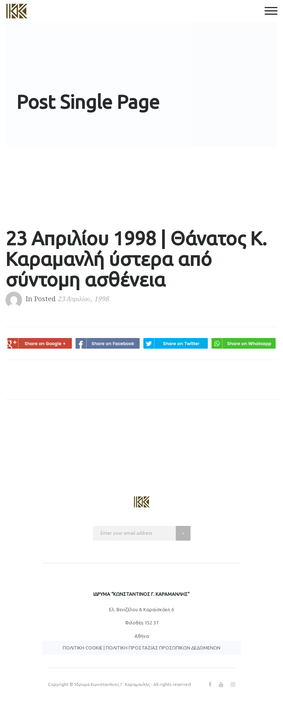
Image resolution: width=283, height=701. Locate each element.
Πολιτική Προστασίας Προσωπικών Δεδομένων (163, 647)
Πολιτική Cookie (82, 647)
